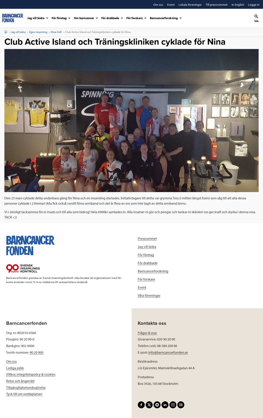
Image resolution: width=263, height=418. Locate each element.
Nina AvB (56, 32)
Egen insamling (38, 32)
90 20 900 (36, 352)
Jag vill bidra (18, 32)
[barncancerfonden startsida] (13, 18)
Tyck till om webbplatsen (24, 394)
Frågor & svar (147, 333)
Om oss (11, 361)
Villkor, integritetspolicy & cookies (30, 374)
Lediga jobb (15, 368)
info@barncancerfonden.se (168, 352)
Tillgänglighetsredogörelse (26, 387)
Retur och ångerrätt (20, 381)
